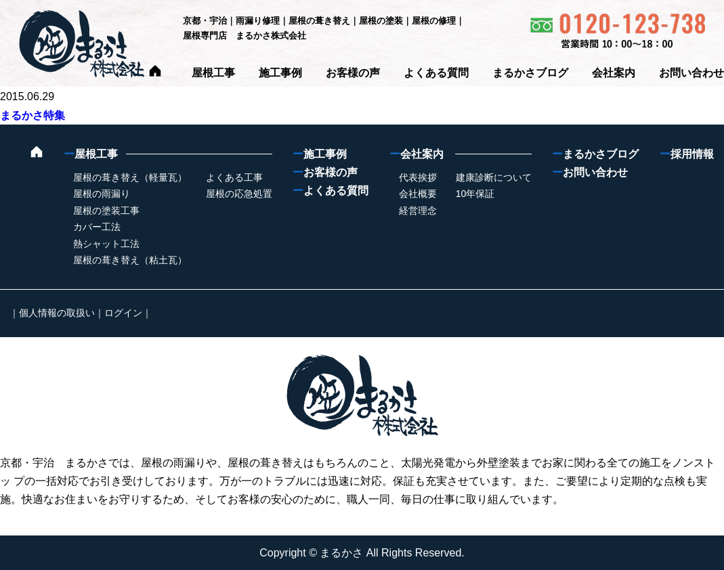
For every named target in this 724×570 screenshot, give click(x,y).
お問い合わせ (691, 73)
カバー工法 (97, 226)
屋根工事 (213, 73)
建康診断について (494, 177)
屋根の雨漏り (101, 193)
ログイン (123, 312)
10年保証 (475, 193)
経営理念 (418, 210)
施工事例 (280, 73)
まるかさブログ (530, 73)
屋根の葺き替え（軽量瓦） (130, 177)
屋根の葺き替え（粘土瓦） (130, 260)
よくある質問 (436, 73)
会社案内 (613, 73)
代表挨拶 (418, 177)
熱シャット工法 (106, 243)
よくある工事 (234, 177)
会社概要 (418, 193)
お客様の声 (353, 73)
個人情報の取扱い (57, 312)
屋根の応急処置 (239, 193)
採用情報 (687, 154)
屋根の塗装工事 (106, 210)
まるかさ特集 (32, 115)
